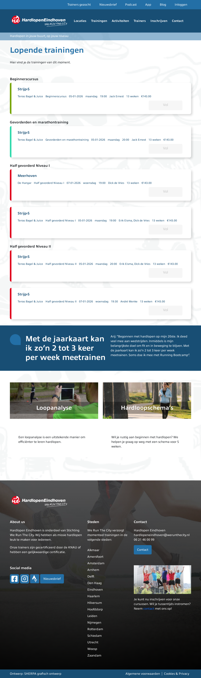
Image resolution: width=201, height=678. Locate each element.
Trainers (140, 21)
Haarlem (93, 596)
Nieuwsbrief (108, 4)
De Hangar (24, 183)
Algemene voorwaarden (142, 673)
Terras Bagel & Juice (30, 96)
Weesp (92, 649)
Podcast (131, 4)
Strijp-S (24, 89)
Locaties (80, 21)
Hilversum (94, 603)
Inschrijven (158, 21)
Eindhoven (95, 589)
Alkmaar (93, 550)
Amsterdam (95, 563)
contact (148, 608)
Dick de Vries (116, 183)
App (148, 4)
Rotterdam (95, 629)
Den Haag (94, 583)
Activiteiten (120, 21)
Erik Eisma (125, 220)
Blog (163, 4)
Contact (177, 21)
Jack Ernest (116, 96)
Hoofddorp (95, 609)
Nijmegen (94, 622)
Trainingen (99, 21)
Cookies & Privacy (176, 673)
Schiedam (94, 636)
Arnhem (93, 570)
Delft (90, 576)
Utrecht (92, 642)
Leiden (92, 616)
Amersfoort (95, 556)
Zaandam (94, 655)
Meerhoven (27, 176)
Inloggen (181, 4)
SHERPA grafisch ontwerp (42, 673)
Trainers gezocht (79, 4)
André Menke (128, 301)
